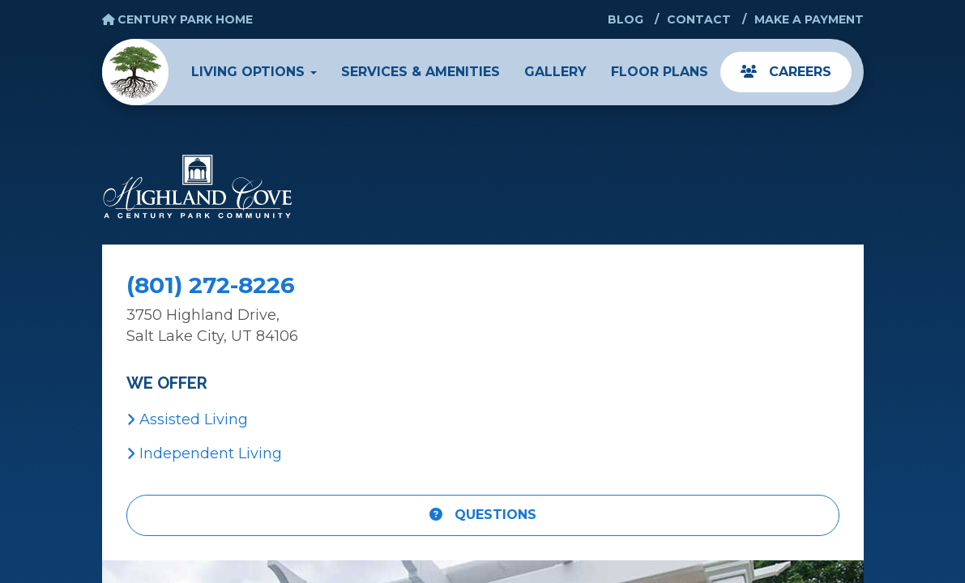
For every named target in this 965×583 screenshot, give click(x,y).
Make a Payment (809, 19)
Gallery (555, 71)
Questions (482, 514)
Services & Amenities (420, 71)
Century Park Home (178, 19)
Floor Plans (659, 71)
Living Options (254, 71)
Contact (699, 19)
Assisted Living (187, 419)
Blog (625, 19)
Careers (786, 71)
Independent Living (204, 453)
